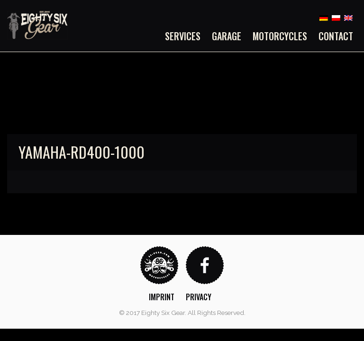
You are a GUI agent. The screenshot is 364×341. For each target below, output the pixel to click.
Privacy (198, 297)
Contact (335, 36)
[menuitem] (185, 36)
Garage (226, 36)
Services (182, 36)
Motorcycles (280, 36)
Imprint (161, 297)
